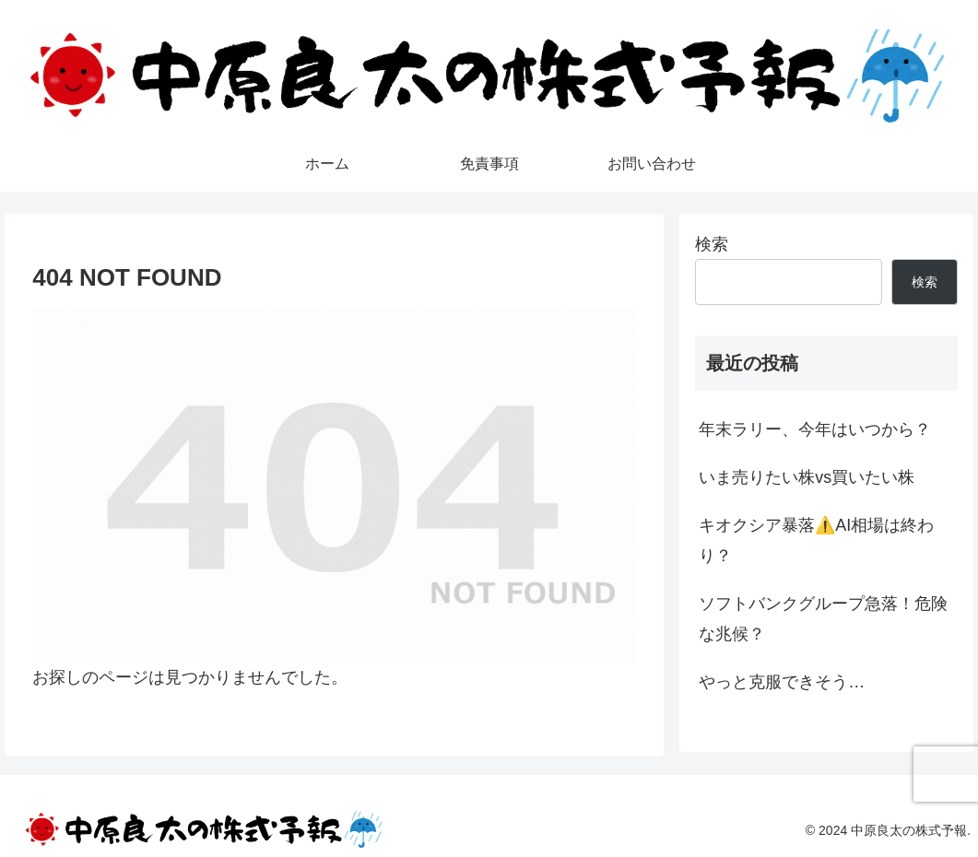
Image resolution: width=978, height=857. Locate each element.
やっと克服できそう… (782, 682)
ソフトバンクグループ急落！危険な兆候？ (823, 618)
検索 (711, 244)
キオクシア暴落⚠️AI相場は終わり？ (816, 540)
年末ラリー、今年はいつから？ (815, 429)
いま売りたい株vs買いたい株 (806, 477)
